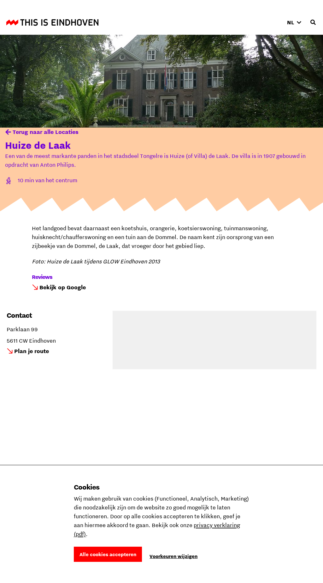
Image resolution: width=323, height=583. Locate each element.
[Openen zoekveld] (312, 22)
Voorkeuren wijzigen (173, 556)
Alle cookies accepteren (107, 554)
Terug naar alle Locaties (46, 132)
